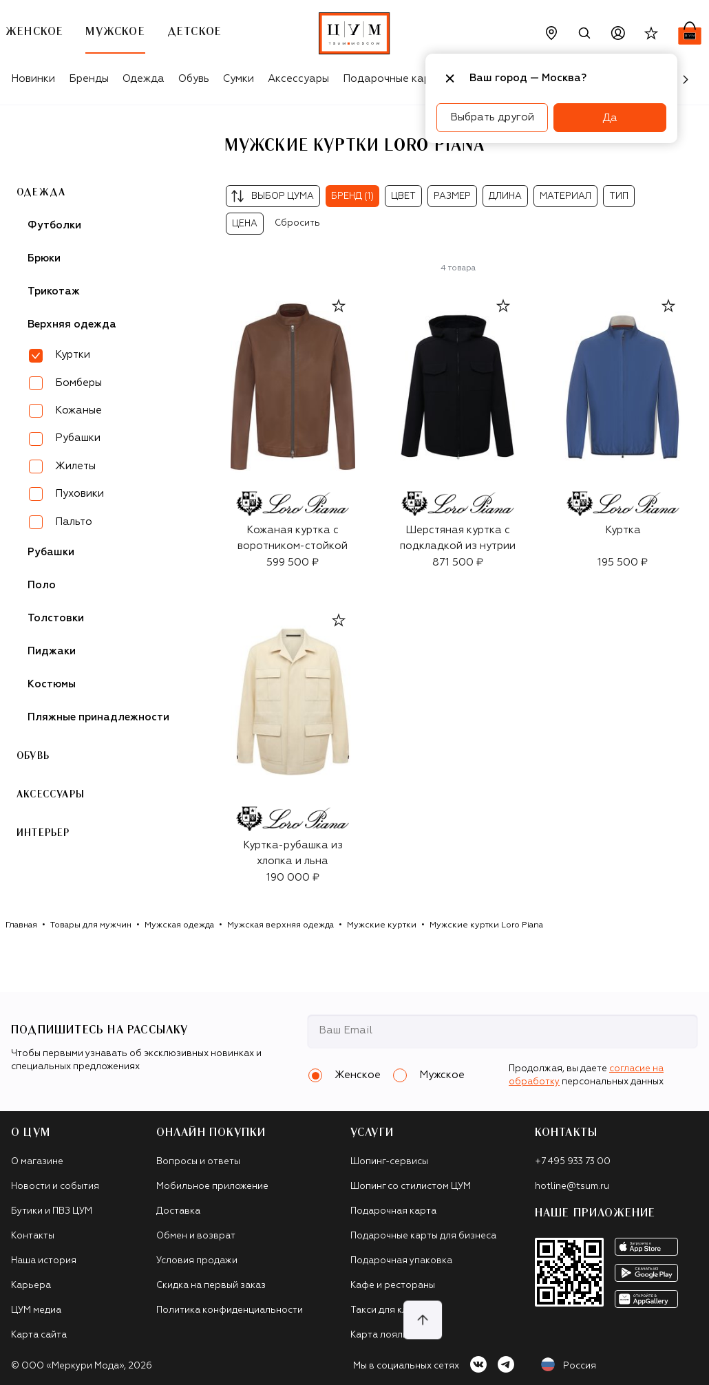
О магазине (37, 1161)
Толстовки (56, 618)
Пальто (73, 522)
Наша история (43, 1260)
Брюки (44, 258)
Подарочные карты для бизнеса (423, 1236)
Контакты (32, 1236)
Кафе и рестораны (392, 1285)
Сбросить (297, 223)
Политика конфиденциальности (229, 1310)
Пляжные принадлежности (98, 717)
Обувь (193, 79)
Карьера (31, 1285)
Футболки (54, 225)
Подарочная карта (393, 1211)
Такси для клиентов (395, 1310)
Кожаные (78, 410)
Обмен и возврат (195, 1236)
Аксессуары (298, 79)
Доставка (178, 1211)
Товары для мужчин (90, 925)
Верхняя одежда (72, 324)
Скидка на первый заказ (211, 1285)
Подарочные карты (393, 79)
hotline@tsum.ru (572, 1186)
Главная (21, 925)
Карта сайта (39, 1335)
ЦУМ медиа (36, 1310)
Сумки (238, 79)
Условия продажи (196, 1260)
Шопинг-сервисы (389, 1161)
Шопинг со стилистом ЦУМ (410, 1186)
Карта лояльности (392, 1335)
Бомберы (78, 383)
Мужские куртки (381, 925)
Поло (42, 585)
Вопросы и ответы (198, 1161)
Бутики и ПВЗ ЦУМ (51, 1211)
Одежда (144, 79)
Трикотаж (54, 291)
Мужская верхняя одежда (280, 925)
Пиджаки (52, 651)
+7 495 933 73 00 (573, 1161)
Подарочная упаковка (401, 1260)
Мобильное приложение (212, 1186)
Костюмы (52, 684)
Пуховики (79, 493)
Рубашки (77, 438)
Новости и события (55, 1186)
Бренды (89, 79)
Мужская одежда (179, 925)
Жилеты (75, 466)
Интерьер (43, 833)
